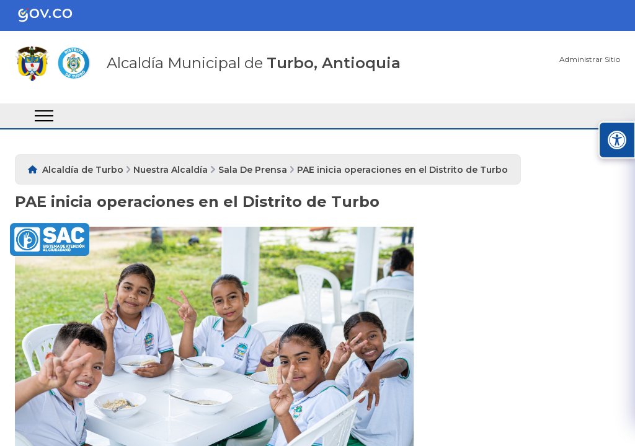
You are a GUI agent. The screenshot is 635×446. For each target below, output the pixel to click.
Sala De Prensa (252, 169)
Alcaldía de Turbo (82, 169)
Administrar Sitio (589, 59)
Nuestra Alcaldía (170, 169)
